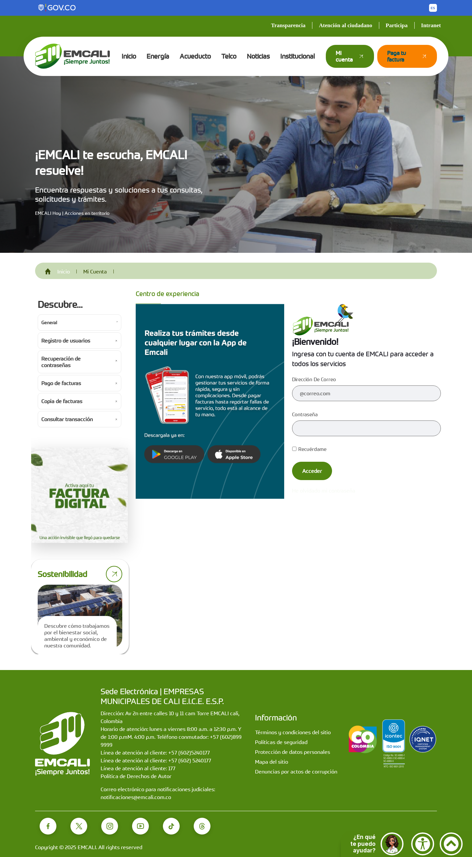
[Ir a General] (79, 322)
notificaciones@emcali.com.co (136, 797)
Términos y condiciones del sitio (293, 732)
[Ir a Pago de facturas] (79, 383)
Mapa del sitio (271, 761)
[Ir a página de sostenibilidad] (114, 574)
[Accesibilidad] (422, 843)
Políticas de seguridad (281, 742)
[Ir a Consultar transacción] (79, 419)
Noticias (258, 56)
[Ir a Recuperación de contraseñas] (79, 361)
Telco (228, 56)
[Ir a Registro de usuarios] (79, 340)
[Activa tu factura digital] (79, 495)
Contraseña (305, 414)
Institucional (297, 56)
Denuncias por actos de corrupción (296, 771)
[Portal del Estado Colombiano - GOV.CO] (57, 8)
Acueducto (195, 56)
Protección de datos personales (292, 752)
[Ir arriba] (451, 843)
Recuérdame (309, 449)
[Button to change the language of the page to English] (433, 8)
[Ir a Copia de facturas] (79, 401)
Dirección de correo (314, 379)
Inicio (129, 56)
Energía (158, 56)
